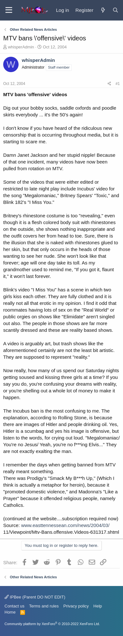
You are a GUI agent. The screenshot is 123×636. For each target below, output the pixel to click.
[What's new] (102, 10)
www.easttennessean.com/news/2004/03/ (65, 525)
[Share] (109, 84)
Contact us (14, 606)
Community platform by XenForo (52, 624)
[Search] (115, 10)
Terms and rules (44, 606)
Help (98, 606)
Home (10, 612)
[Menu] (8, 10)
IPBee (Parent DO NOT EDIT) (34, 597)
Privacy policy (76, 606)
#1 (118, 83)
